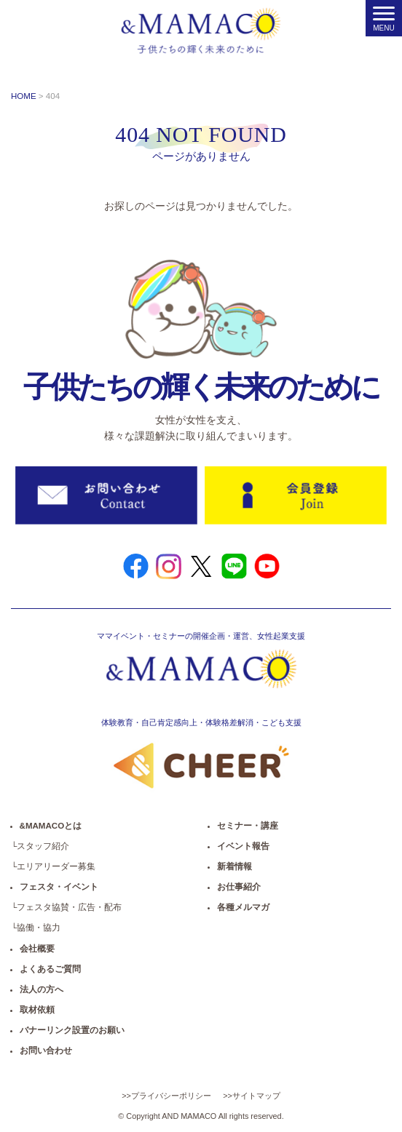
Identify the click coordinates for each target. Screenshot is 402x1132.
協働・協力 (38, 927)
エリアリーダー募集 (56, 866)
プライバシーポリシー (171, 1095)
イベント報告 (243, 846)
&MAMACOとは (51, 825)
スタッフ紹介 (43, 846)
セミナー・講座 (247, 825)
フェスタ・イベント (59, 886)
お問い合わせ (46, 1050)
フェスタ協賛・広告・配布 (69, 907)
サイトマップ (256, 1095)
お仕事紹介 (239, 886)
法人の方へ (41, 989)
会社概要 (37, 948)
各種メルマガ (243, 907)
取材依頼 (37, 1009)
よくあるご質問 (50, 969)
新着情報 (234, 866)
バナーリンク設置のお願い (72, 1030)
